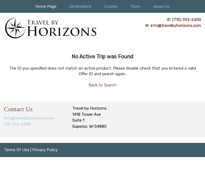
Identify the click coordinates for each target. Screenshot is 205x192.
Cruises (111, 6)
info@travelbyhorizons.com (176, 25)
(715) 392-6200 (186, 19)
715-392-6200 (17, 124)
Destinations (80, 6)
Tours (135, 6)
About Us (161, 6)
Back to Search (102, 85)
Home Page (45, 6)
